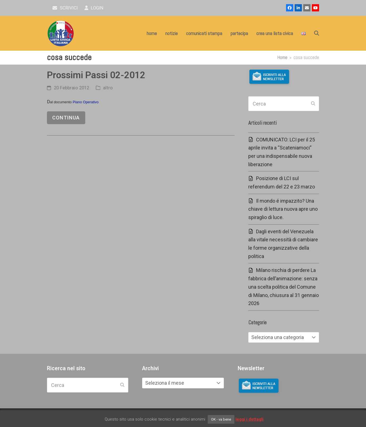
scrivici (65, 8)
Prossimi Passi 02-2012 (96, 75)
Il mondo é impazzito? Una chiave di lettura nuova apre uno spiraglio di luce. (283, 209)
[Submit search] (313, 104)
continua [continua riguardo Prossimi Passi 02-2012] (66, 118)
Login (94, 8)
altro (108, 87)
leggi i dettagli (249, 419)
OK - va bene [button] (221, 419)
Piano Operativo (86, 102)
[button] (316, 33)
